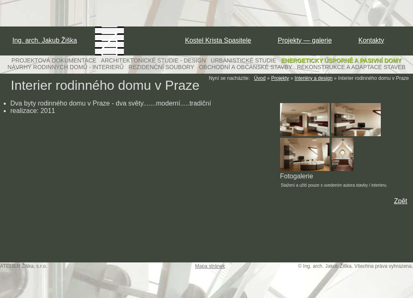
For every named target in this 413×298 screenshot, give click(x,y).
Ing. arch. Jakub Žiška (44, 40)
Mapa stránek (210, 266)
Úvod (260, 78)
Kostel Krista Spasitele (218, 40)
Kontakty (371, 40)
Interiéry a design (313, 78)
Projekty (280, 78)
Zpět (400, 200)
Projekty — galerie (305, 40)
